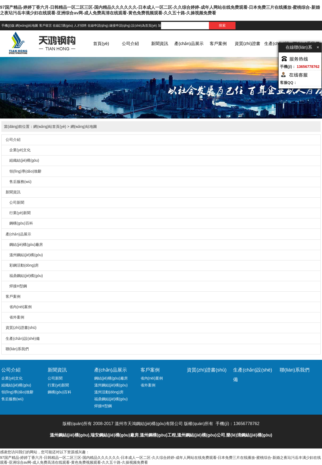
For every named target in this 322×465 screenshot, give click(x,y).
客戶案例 (218, 43)
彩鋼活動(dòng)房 (22, 265)
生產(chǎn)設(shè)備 (276, 51)
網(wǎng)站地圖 (26, 25)
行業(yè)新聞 (18, 213)
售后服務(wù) (18, 182)
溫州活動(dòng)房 (108, 392)
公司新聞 (15, 202)
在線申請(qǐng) (98, 25)
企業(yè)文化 (18, 150)
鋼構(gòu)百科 (19, 223)
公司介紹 (130, 43)
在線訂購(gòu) (63, 25)
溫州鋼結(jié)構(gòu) (24, 255)
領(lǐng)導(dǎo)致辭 (24, 171)
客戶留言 (45, 25)
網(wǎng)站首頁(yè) (49, 126)
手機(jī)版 (8, 25)
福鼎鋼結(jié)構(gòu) (24, 276)
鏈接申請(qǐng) (119, 25)
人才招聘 (80, 25)
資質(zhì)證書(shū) (247, 51)
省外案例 (15, 317)
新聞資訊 (159, 43)
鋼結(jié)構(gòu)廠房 (24, 244)
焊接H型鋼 (16, 286)
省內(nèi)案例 (19, 307)
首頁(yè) (101, 43)
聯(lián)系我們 (17, 349)
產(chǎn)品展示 (188, 43)
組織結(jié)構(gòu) (22, 160)
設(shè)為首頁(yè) (144, 25)
